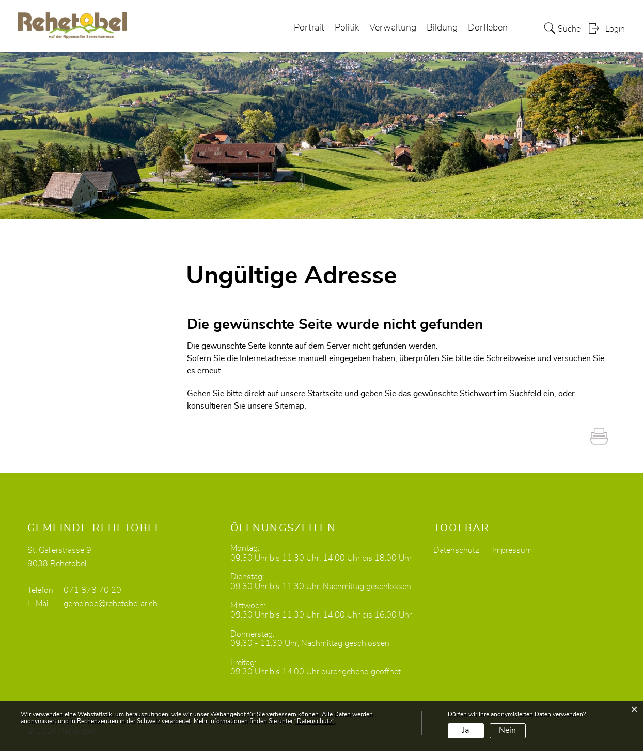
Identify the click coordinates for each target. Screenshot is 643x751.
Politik (347, 28)
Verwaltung (392, 28)
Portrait (309, 28)
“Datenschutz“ (314, 721)
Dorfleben (488, 28)
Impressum (512, 550)
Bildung (442, 28)
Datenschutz (456, 550)
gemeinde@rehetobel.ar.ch (111, 603)
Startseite (324, 393)
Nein (507, 730)
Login (615, 29)
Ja (465, 730)
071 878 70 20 (92, 590)
